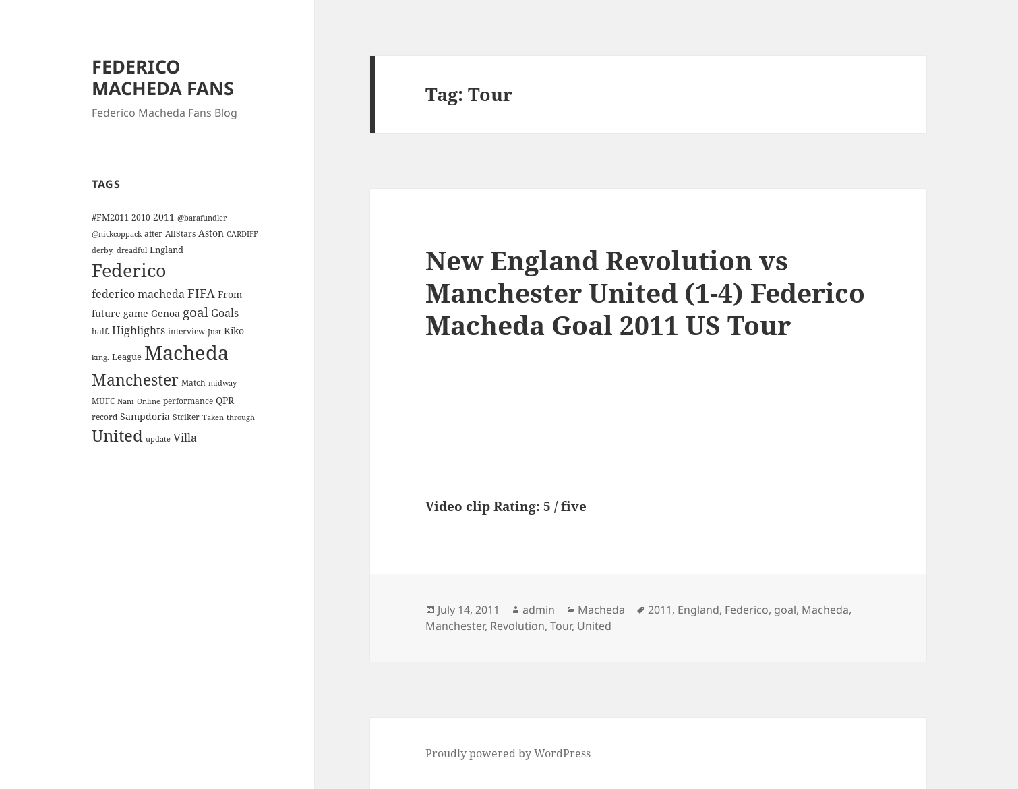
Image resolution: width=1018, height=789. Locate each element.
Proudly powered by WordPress (508, 753)
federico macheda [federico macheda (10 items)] (138, 294)
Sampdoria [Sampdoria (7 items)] (145, 416)
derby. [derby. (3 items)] (103, 250)
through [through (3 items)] (241, 417)
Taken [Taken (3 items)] (213, 417)
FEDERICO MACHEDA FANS (163, 77)
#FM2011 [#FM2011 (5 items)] (110, 217)
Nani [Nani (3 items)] (125, 401)
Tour (561, 625)
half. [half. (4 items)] (100, 331)
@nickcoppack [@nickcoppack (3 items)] (117, 234)
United (594, 625)
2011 (660, 609)
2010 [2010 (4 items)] (140, 217)
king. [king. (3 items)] (100, 357)
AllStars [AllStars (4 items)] (180, 233)
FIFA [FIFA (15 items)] (201, 293)
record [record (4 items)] (104, 416)
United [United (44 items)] (117, 435)
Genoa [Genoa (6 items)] (165, 313)
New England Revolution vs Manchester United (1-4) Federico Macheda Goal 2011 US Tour (645, 292)
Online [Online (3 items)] (148, 401)
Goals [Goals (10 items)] (225, 312)
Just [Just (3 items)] (214, 332)
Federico (747, 609)
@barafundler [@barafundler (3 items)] (202, 218)
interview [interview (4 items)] (186, 331)
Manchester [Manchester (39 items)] (135, 379)
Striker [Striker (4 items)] (186, 416)
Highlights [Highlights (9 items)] (138, 330)
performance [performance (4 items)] (188, 400)
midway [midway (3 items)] (222, 383)
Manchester (455, 625)
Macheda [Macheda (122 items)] (186, 352)
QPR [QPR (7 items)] (225, 400)
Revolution (517, 625)
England (698, 609)
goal (785, 609)
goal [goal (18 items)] (195, 312)
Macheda (601, 609)
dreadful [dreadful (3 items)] (132, 250)
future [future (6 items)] (106, 313)
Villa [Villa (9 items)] (185, 437)
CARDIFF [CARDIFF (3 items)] (242, 234)
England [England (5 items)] (166, 249)
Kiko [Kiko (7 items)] (234, 330)
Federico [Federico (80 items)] (129, 270)
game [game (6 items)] (135, 313)
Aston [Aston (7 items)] (211, 233)
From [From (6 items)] (230, 294)
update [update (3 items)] (158, 439)
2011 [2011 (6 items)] (164, 216)
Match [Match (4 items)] (193, 382)
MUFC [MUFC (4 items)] (103, 400)
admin (538, 609)
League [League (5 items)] (127, 357)
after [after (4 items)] (153, 233)
